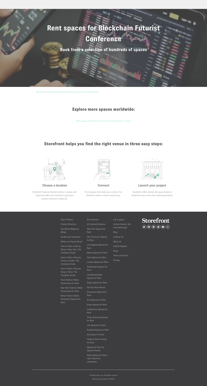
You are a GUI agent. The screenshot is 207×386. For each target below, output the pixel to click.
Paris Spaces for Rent (96, 257)
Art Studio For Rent (95, 334)
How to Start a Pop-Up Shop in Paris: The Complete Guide (71, 271)
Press (115, 251)
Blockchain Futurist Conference (84, 92)
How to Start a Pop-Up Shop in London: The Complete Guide (71, 260)
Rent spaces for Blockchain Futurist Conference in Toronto (103, 121)
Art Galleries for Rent (96, 300)
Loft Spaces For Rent (96, 325)
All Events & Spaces (96, 224)
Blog (115, 232)
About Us (117, 241)
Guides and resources (70, 237)
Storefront (40, 92)
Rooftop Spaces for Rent (98, 330)
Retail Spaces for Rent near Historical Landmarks (97, 358)
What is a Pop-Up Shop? (72, 241)
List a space (118, 219)
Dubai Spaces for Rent (97, 282)
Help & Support (120, 246)
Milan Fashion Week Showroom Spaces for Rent (70, 299)
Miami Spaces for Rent (97, 252)
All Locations (93, 219)
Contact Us (118, 237)
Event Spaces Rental (57, 92)
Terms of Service (120, 255)
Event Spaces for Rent (97, 304)
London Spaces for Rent (97, 262)
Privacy (116, 260)
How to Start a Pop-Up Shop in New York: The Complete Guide (71, 249)
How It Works (67, 219)
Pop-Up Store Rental (96, 287)
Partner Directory (68, 224)
